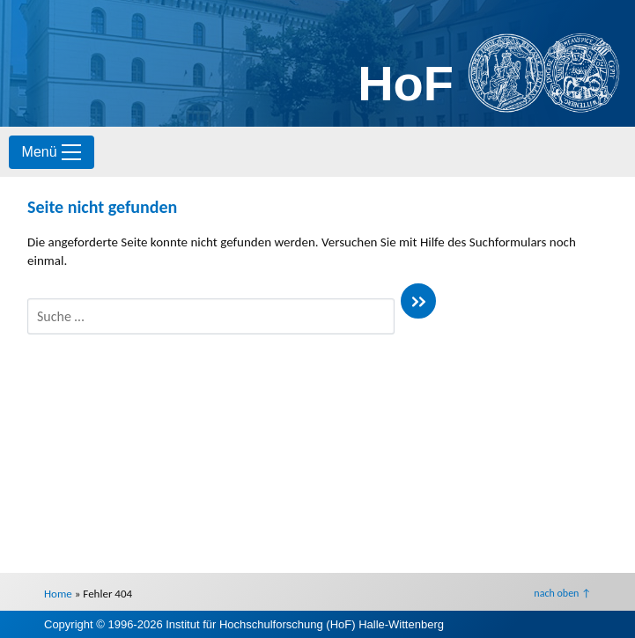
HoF (406, 83)
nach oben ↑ (562, 593)
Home (58, 593)
